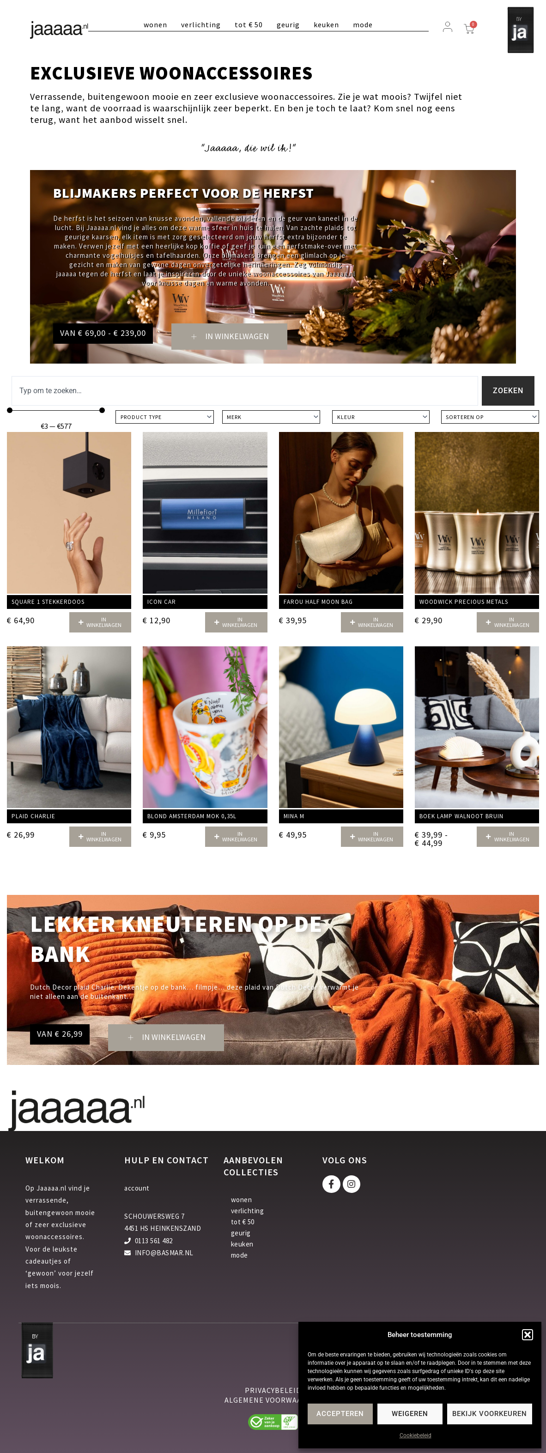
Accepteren (340, 1414)
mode (363, 24)
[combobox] (245, 391)
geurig (288, 24)
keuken (326, 24)
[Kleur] (380, 417)
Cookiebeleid (415, 1435)
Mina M (294, 816)
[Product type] (164, 417)
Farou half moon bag (318, 602)
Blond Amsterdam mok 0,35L (192, 816)
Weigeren (410, 1414)
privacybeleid (273, 1390)
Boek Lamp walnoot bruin (461, 816)
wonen (155, 24)
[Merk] (271, 417)
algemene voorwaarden (273, 1399)
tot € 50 (249, 24)
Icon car (161, 602)
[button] (527, 1334)
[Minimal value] (56, 410)
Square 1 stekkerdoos (48, 602)
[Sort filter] (490, 417)
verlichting (201, 24)
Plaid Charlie (33, 816)
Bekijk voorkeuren (489, 1414)
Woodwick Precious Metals (463, 602)
